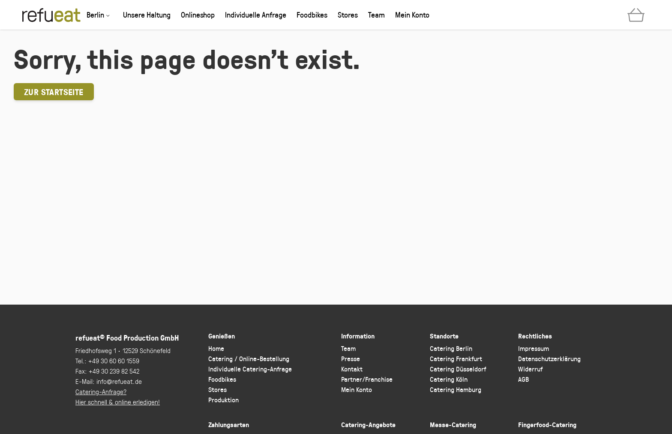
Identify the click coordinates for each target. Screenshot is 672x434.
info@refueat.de (119, 381)
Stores (348, 14)
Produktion (223, 399)
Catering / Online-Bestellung (248, 358)
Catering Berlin (451, 348)
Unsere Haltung (147, 14)
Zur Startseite (54, 92)
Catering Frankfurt (456, 358)
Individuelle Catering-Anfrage (250, 368)
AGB (523, 378)
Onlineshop (198, 14)
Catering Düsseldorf (458, 368)
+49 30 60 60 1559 (113, 360)
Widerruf (530, 368)
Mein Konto (412, 14)
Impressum (533, 348)
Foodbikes (312, 14)
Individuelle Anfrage (255, 14)
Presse (350, 358)
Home (216, 348)
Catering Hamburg (455, 389)
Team (376, 14)
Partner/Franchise (367, 378)
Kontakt (352, 368)
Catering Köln (449, 378)
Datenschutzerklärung (549, 358)
